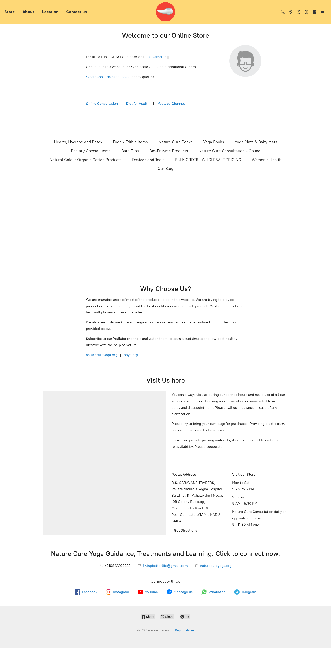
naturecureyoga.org (101, 355)
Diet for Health (137, 103)
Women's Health (266, 159)
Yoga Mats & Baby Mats (256, 142)
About (28, 12)
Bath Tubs (130, 150)
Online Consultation (102, 103)
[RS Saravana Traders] (165, 11)
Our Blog (165, 168)
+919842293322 (117, 77)
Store (9, 12)
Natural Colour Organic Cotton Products (86, 159)
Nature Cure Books (176, 142)
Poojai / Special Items (91, 150)
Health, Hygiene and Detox (78, 142)
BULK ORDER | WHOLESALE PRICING (208, 159)
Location (50, 12)
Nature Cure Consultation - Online (229, 150)
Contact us (76, 12)
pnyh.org (130, 355)
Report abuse (184, 630)
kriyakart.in (157, 57)
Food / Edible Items (130, 142)
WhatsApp (94, 77)
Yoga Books (213, 142)
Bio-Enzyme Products (168, 150)
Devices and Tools (148, 159)
